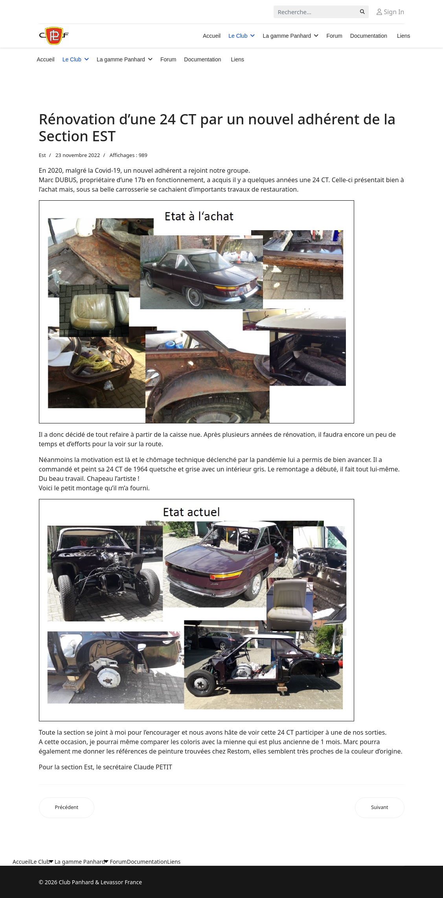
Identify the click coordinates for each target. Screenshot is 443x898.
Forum (334, 36)
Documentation (368, 36)
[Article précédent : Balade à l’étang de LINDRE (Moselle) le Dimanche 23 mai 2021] (67, 807)
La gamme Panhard (287, 36)
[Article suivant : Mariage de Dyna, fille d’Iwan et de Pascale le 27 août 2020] (379, 807)
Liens (403, 36)
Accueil (212, 36)
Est (42, 155)
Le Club (237, 36)
